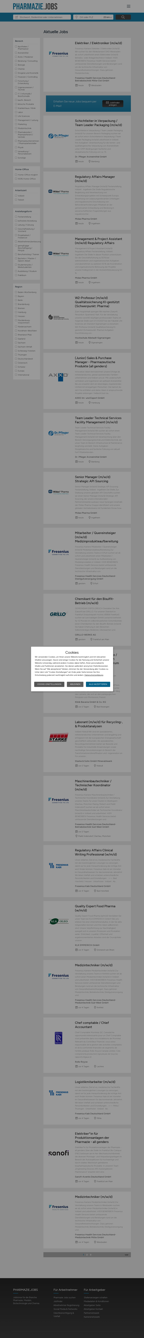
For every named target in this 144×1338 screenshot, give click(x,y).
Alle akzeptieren (98, 684)
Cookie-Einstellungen (49, 684)
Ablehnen (75, 684)
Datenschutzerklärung (93, 675)
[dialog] (72, 669)
